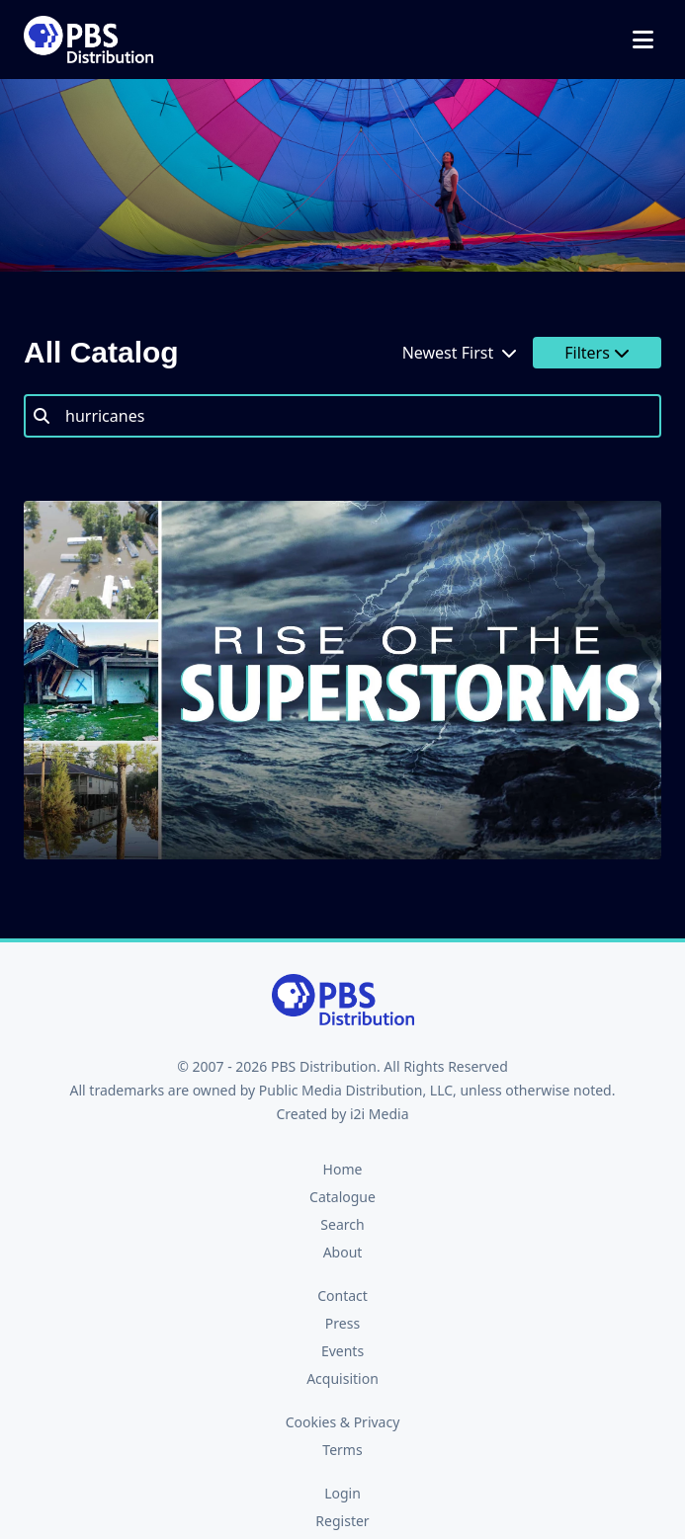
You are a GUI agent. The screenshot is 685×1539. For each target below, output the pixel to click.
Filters (597, 353)
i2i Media (379, 1113)
